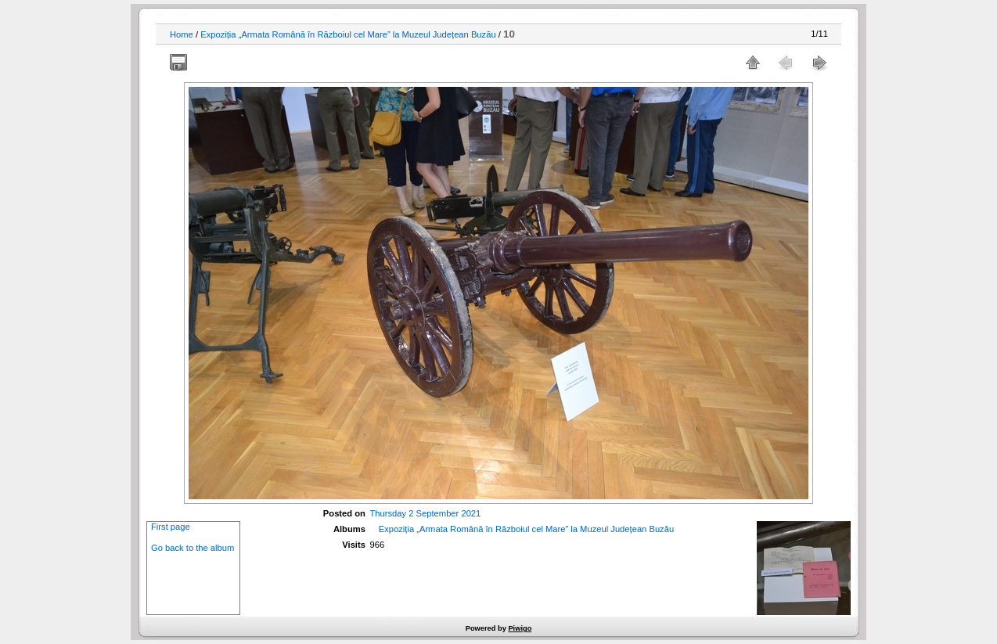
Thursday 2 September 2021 (425, 513)
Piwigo (519, 628)
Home (181, 34)
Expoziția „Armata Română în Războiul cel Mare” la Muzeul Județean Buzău (347, 34)
